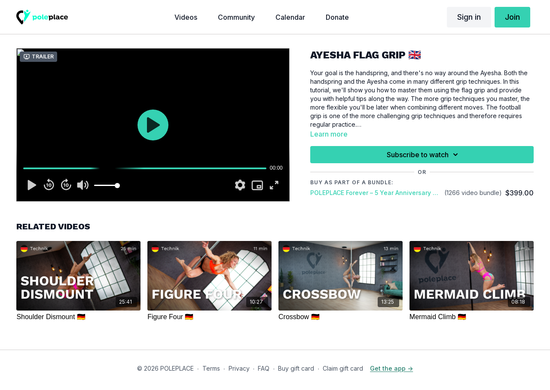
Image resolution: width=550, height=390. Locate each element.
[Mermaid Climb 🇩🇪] (471, 317)
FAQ (263, 368)
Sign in (469, 16)
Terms (211, 368)
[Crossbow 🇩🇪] (340, 317)
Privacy (239, 368)
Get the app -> (391, 368)
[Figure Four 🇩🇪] (209, 317)
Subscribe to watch (424, 154)
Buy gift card (296, 368)
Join (512, 16)
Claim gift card (343, 368)
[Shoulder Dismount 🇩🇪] (78, 317)
